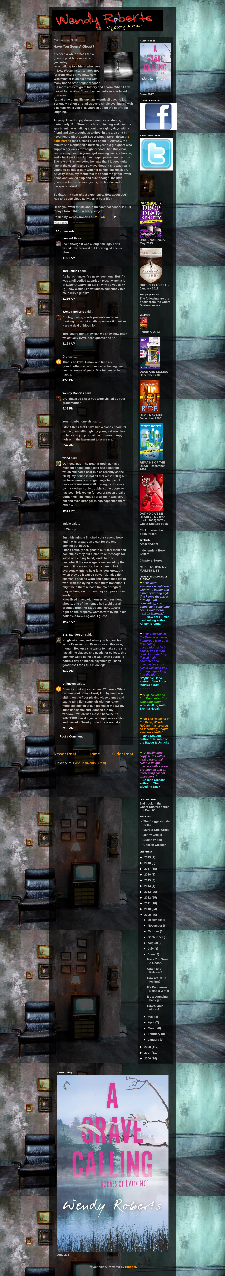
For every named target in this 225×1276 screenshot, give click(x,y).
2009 (148, 914)
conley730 (70, 238)
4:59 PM (68, 380)
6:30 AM (68, 670)
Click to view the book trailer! (151, 532)
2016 (148, 874)
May (151, 1016)
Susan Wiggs (152, 839)
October (154, 931)
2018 (148, 863)
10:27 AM (69, 621)
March (152, 1028)
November (155, 925)
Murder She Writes (156, 829)
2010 (148, 909)
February (154, 1034)
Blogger (130, 1266)
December (155, 919)
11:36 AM (69, 298)
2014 (148, 886)
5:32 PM (68, 408)
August (153, 942)
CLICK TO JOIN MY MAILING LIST (153, 569)
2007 (148, 1052)
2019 (148, 857)
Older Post (122, 754)
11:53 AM (69, 343)
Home (94, 754)
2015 (148, 880)
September (156, 937)
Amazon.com (149, 543)
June (151, 954)
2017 (148, 868)
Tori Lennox (71, 271)
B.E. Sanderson (73, 634)
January (154, 1039)
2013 (148, 891)
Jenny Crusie (152, 834)
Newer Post (65, 754)
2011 (148, 903)
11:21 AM (69, 258)
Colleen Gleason (155, 844)
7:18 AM (68, 728)
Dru (65, 356)
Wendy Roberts (73, 311)
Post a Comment (71, 736)
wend (66, 458)
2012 (148, 897)
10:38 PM (69, 510)
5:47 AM (68, 445)
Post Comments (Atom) (89, 763)
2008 (148, 1047)
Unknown (69, 683)
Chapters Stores (151, 560)
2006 (148, 1058)
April (151, 1022)
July (151, 948)
